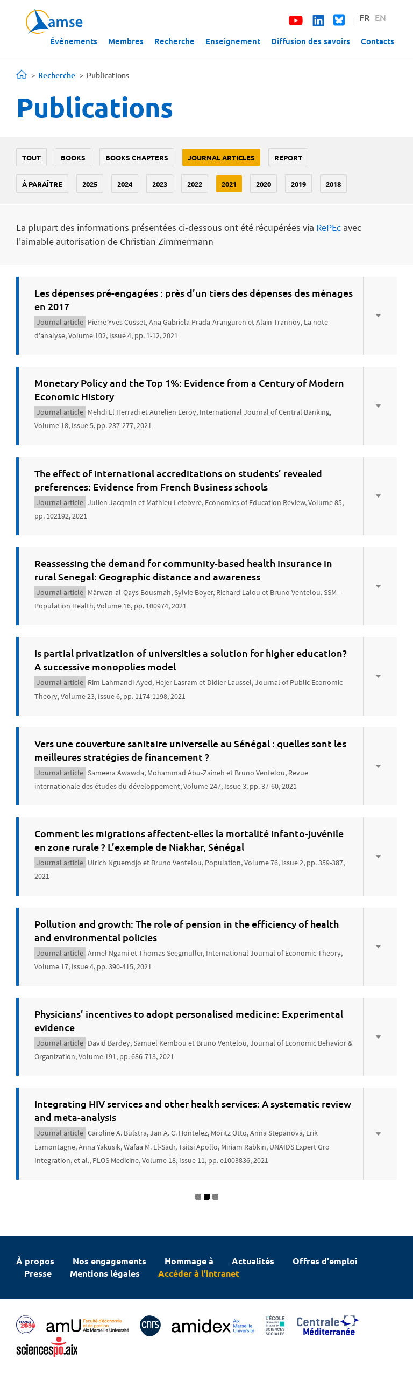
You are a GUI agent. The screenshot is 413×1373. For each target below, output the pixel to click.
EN (380, 17)
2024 (124, 183)
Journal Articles (221, 157)
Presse (38, 1273)
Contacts (377, 41)
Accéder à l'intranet (198, 1273)
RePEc (328, 227)
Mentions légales (105, 1273)
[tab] (206, 316)
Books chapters (136, 157)
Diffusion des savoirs (310, 41)
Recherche (174, 41)
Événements (73, 41)
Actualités (253, 1260)
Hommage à (189, 1260)
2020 (263, 183)
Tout (31, 157)
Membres (126, 41)
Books (73, 157)
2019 (298, 183)
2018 (333, 183)
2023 (159, 183)
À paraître (42, 183)
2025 (89, 183)
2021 (229, 183)
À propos (35, 1260)
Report (288, 157)
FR (364, 17)
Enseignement (232, 41)
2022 (194, 183)
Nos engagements (109, 1260)
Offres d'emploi (325, 1260)
